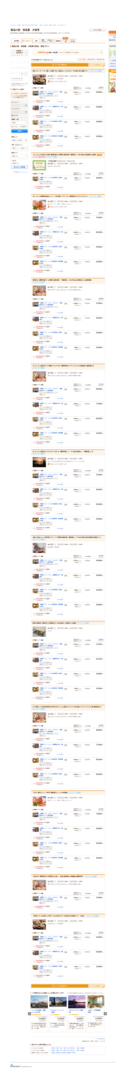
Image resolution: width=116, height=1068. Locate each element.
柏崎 (41, 25)
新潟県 (18, 25)
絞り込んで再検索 (19, 167)
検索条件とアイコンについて (21, 172)
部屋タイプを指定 (17, 140)
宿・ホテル (13, 25)
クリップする (97, 30)
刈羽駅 (74, 1052)
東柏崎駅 (68, 1052)
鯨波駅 (82, 1050)
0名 (25, 126)
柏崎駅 (82, 1048)
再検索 (19, 131)
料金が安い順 (91, 59)
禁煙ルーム (15, 163)
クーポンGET (60, 101)
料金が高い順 (100, 59)
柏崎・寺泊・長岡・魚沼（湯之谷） (30, 25)
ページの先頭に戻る (100, 1038)
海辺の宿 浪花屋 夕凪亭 (50, 25)
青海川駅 (58, 1052)
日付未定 (14, 115)
